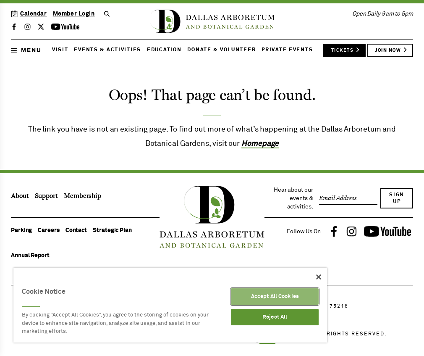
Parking (21, 230)
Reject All (274, 317)
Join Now (391, 49)
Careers (48, 230)
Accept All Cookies (275, 296)
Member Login (74, 14)
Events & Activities (107, 50)
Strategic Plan (112, 230)
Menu (26, 50)
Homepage (260, 144)
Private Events (287, 50)
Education (164, 50)
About (20, 196)
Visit (60, 50)
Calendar (29, 14)
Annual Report (30, 255)
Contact (76, 230)
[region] (170, 305)
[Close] (318, 277)
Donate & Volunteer (221, 50)
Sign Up (396, 198)
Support (46, 196)
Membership (82, 196)
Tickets (345, 49)
